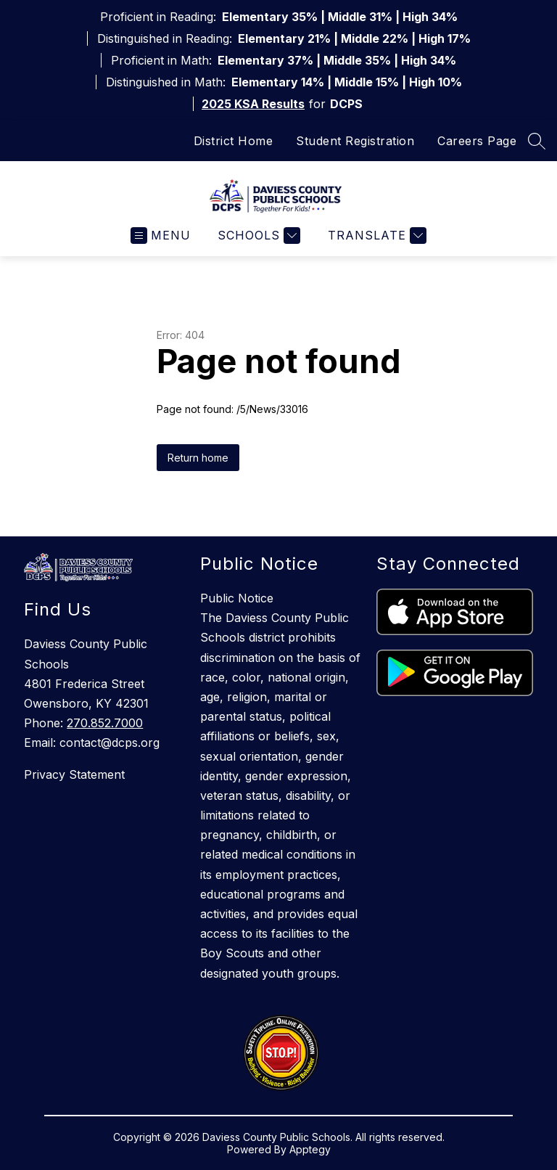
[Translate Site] (375, 235)
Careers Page (476, 141)
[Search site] (536, 141)
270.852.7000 (105, 723)
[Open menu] (161, 235)
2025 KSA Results (253, 104)
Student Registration (355, 141)
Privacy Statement (74, 774)
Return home (198, 457)
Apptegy (310, 1149)
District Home (233, 141)
